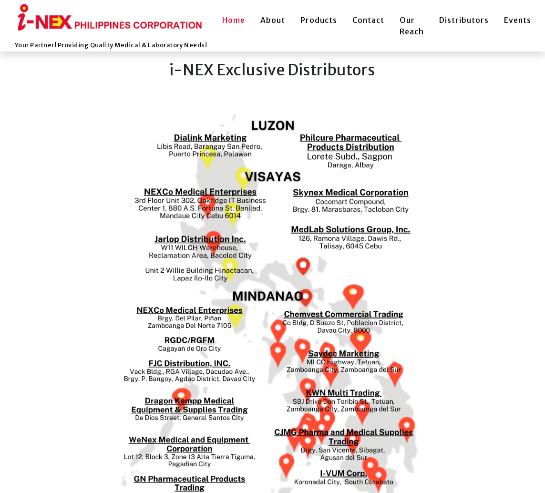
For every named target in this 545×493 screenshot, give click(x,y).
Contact (368, 20)
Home (233, 20)
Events (517, 20)
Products (318, 20)
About (272, 20)
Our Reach (412, 25)
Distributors (464, 20)
